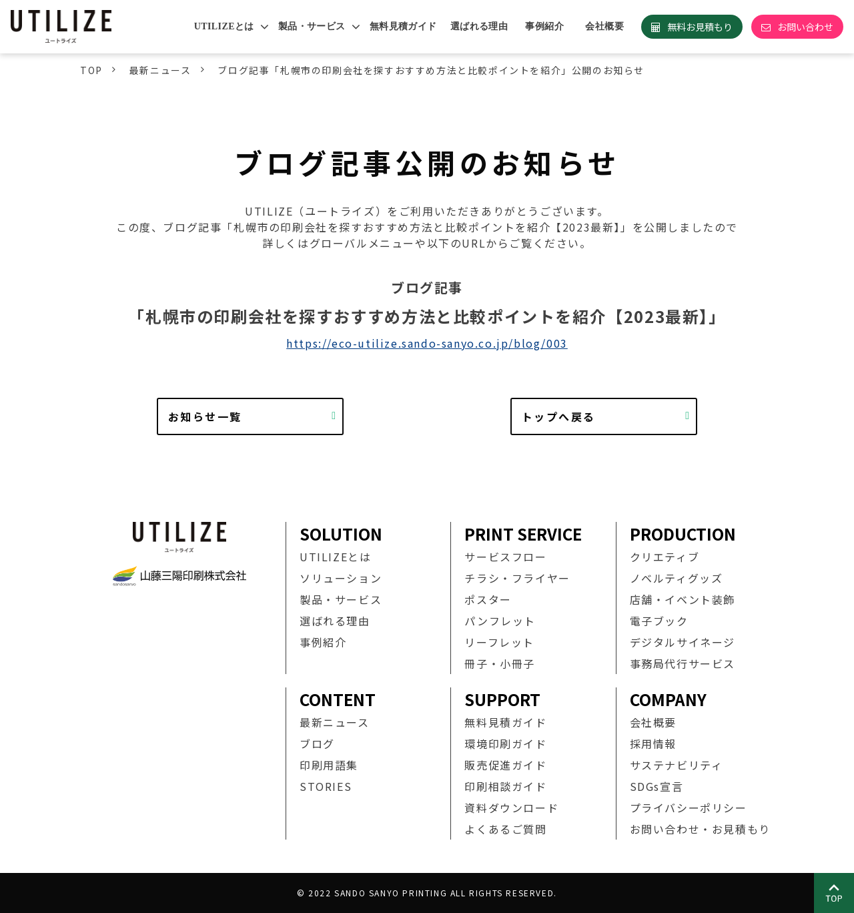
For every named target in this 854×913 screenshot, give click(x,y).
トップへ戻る (558, 416)
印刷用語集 (329, 765)
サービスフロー (505, 557)
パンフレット (500, 621)
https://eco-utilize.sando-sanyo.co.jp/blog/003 (427, 343)
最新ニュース (160, 70)
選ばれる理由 (479, 26)
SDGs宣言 (657, 786)
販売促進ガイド (505, 765)
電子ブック (659, 621)
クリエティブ (665, 557)
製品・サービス (312, 26)
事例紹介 (544, 26)
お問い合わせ (805, 26)
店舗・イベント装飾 (682, 599)
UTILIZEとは (224, 26)
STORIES (326, 786)
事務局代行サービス (682, 663)
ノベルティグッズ (676, 578)
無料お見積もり (700, 26)
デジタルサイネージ (682, 642)
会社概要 (604, 26)
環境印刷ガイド (505, 743)
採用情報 (653, 743)
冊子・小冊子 (499, 663)
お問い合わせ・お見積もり (700, 829)
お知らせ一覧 (205, 416)
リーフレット (499, 642)
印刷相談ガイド (505, 786)
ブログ (317, 743)
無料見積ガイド (403, 26)
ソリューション (341, 578)
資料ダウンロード (511, 808)
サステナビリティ (676, 765)
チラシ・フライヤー (517, 578)
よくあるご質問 (505, 829)
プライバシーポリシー (688, 808)
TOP (91, 70)
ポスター (487, 599)
